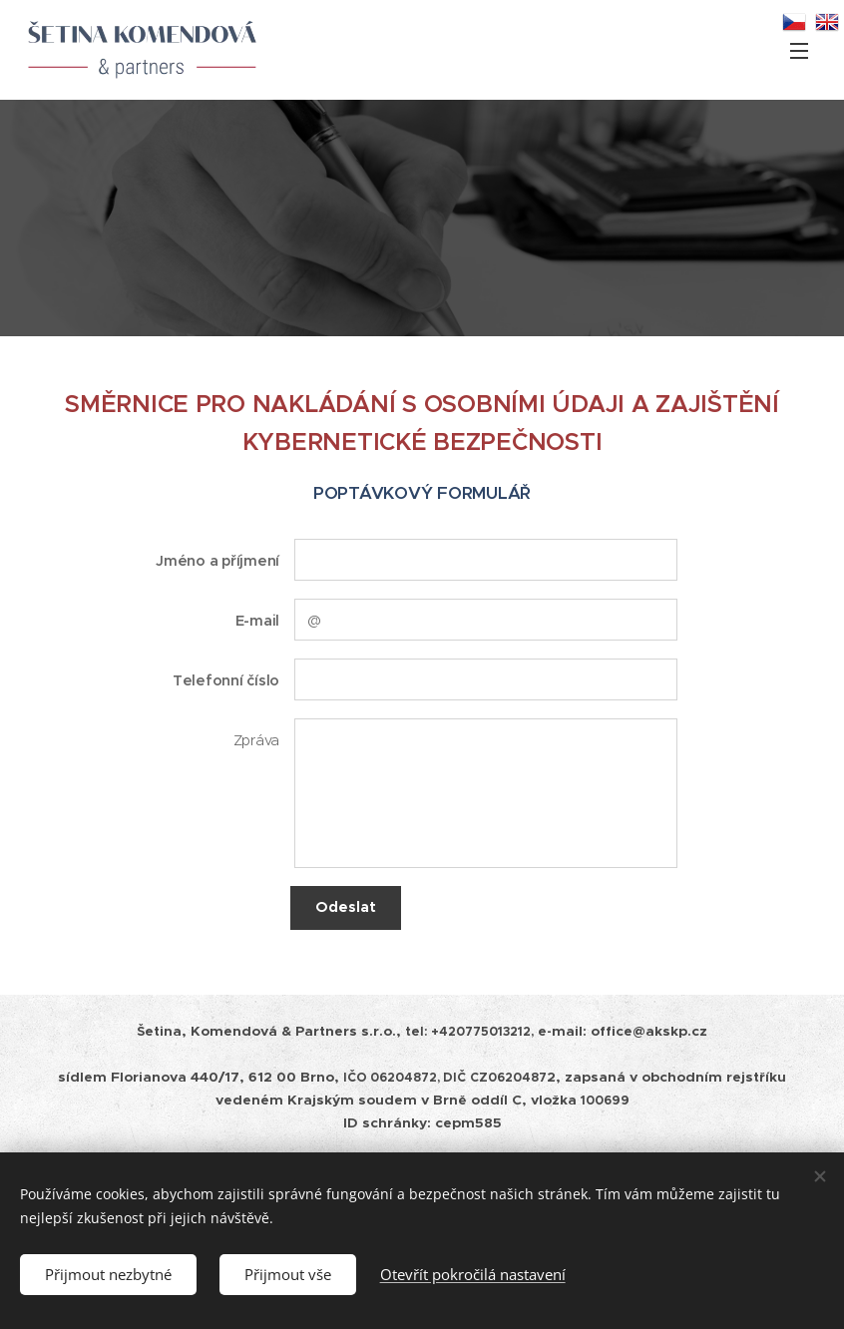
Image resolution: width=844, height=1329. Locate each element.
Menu (799, 51)
